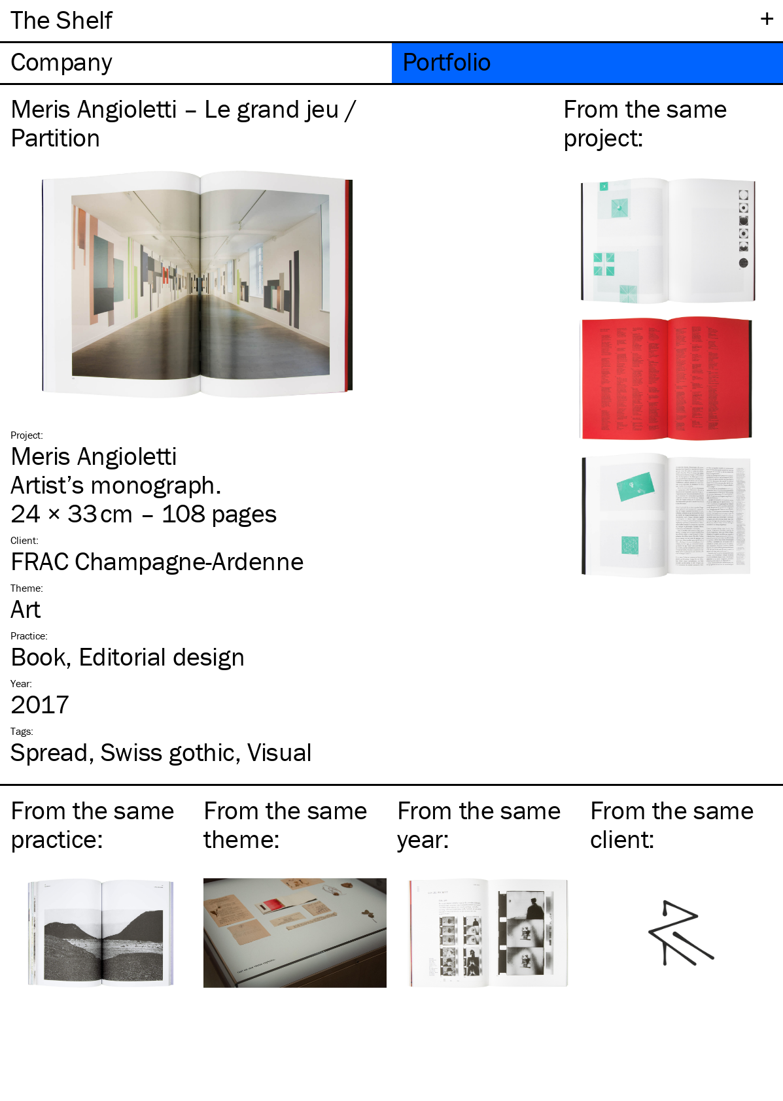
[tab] (196, 63)
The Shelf (61, 19)
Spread (49, 752)
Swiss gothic (168, 752)
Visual (279, 752)
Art (25, 608)
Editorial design (161, 656)
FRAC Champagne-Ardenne (157, 561)
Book (37, 656)
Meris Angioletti (93, 455)
